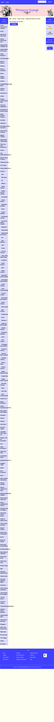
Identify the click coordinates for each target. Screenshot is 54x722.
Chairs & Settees (2, 200)
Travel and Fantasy (2, 602)
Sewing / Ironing (3, 565)
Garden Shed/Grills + (3, 402)
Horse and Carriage (2, 428)
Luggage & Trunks (2, 464)
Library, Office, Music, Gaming (4, 256)
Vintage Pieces (4, 376)
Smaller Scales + (4, 576)
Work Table (3, 391)
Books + (2, 73)
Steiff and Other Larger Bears (4, 589)
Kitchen (2, 248)
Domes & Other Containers (3, 131)
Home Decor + (3, 424)
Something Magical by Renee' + (2, 580)
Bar (1, 180)
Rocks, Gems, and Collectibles (3, 545)
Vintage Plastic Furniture (4, 379)
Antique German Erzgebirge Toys (3, 45)
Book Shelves (3, 197)
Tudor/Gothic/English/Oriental (4, 606)
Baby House (3, 177)
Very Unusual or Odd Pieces (3, 620)
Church (2, 209)
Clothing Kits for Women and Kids (4, 110)
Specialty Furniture (2, 328)
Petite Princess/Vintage (4, 289)
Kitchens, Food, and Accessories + (3, 439)
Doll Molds (2, 120)
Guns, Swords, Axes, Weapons (3, 411)
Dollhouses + (3, 123)
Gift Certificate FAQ (20, 655)
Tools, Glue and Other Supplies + (4, 593)
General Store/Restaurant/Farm (4, 406)
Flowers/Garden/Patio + (4, 168)
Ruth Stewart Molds (3, 557)
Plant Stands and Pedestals (3, 298)
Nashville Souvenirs (2, 483)
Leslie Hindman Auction (3, 456)
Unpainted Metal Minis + (4, 616)
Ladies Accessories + (3, 447)
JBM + (2, 245)
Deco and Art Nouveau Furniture (3, 222)
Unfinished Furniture (3, 358)
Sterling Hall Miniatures (3, 333)
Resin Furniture (4, 307)
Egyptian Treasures (2, 136)
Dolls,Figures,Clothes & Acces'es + (4, 127)
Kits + (1, 444)
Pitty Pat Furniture (3, 294)
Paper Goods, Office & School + (3, 514)
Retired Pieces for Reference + (3, 533)
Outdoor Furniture (20, 18)
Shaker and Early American (3, 324)
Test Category (3, 638)
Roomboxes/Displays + (4, 549)
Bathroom (2, 66)
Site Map (18, 653)
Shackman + (3, 320)
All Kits (2, 31)
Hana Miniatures (2, 241)
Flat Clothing (3, 165)
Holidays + (2, 421)
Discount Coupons (20, 657)
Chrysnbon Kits (3, 93)
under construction (50, 30)
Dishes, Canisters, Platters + (2, 115)
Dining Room (3, 227)
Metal (2, 268)
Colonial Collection (2, 212)
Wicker (2, 388)
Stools (2, 337)
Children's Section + (2, 89)
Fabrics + (2, 150)
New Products (6, 657)
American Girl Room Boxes (3, 35)
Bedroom (2, 183)
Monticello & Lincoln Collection (4, 276)
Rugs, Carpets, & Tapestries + (4, 552)
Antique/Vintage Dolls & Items (3, 50)
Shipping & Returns (34, 653)
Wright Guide (3, 632)
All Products (5, 659)
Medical (2, 468)
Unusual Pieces (2, 363)
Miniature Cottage (23, 667)
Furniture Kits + (3, 398)
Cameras (2, 81)
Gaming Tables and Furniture (4, 233)
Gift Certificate (3, 635)
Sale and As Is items (3, 561)
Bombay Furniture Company (2, 192)
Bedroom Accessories (3, 69)
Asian (2, 174)
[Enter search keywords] (42, 2)
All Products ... (3, 644)
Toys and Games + (2, 597)
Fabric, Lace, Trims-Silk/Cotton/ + (3, 146)
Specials (4, 655)
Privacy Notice (32, 657)
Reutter (2, 537)
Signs (1, 568)
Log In (7, 2)
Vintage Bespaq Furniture (4, 372)
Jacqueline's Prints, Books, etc (3, 433)
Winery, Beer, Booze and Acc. (3, 628)
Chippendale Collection (3, 205)
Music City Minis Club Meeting (3, 479)
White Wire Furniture (3, 384)
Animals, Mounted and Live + (3, 40)
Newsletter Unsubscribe (21, 659)
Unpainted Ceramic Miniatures (2, 611)
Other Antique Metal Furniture (3, 280)
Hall (1, 237)
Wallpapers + (3, 624)
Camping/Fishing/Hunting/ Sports (4, 84)
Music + (2, 475)
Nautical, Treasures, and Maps (3, 489)
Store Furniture (2, 340)
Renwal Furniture (2, 303)
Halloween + (3, 415)
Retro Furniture (2, 310)
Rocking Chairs (4, 314)
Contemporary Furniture (4, 217)
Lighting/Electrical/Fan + (4, 460)
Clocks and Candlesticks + (3, 105)
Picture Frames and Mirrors (3, 524)
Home (2, 2)
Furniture (14, 18)
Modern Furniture (2, 271)
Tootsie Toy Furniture (3, 349)
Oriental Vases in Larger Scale (4, 498)
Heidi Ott (2, 418)
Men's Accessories (3, 471)
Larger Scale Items (3, 452)
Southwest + (3, 585)
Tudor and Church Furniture (4, 354)
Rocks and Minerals (2, 540)
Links (31, 659)
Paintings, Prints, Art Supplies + (4, 509)
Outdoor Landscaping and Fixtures (4, 504)
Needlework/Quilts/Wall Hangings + (4, 494)
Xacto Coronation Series (4, 394)
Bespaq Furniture (2, 187)
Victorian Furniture (2, 367)
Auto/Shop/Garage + (4, 58)
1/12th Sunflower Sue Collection (3, 27)
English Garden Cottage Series (3, 140)
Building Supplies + (2, 77)
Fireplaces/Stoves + (4, 162)
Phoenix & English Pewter (3, 519)
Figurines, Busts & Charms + (4, 158)
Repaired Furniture (2, 528)
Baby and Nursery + (2, 62)
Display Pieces (4, 230)
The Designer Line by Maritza (3, 345)
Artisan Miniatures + (3, 54)
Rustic (2, 317)
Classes (2, 96)
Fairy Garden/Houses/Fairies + (4, 154)
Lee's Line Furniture (3, 251)
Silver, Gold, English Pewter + (4, 572)
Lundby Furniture (2, 264)
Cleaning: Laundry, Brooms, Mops (4, 100)
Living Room (3, 260)
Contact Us (32, 655)
